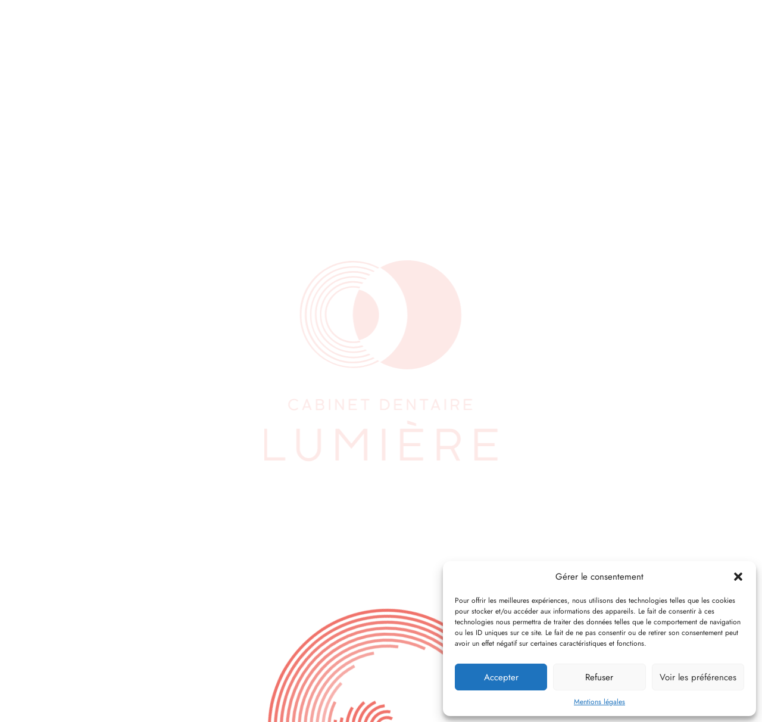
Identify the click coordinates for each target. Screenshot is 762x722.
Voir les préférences (698, 677)
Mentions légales (599, 701)
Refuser (599, 677)
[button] (738, 577)
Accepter (501, 677)
